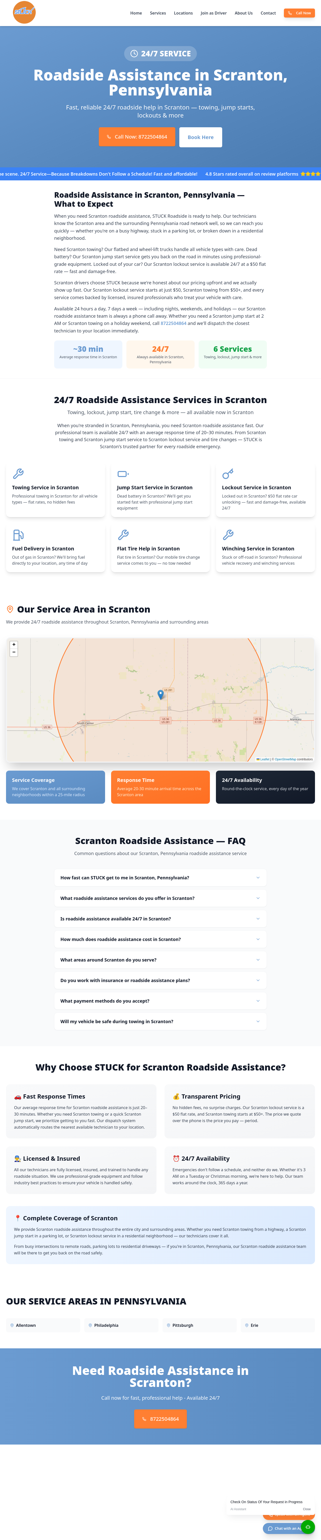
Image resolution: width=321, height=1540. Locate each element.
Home (136, 13)
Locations (183, 13)
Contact (268, 13)
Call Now (299, 13)
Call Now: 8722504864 (137, 136)
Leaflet (263, 761)
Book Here (201, 137)
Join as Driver (214, 13)
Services (158, 13)
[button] (160, 697)
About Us (244, 13)
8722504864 (174, 323)
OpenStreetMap (285, 761)
